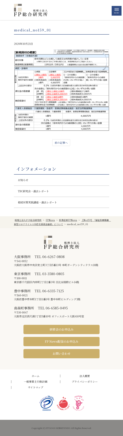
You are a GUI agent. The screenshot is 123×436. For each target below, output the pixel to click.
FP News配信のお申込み (61, 341)
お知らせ (23, 180)
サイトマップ (35, 387)
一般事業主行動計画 (35, 381)
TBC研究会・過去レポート (33, 191)
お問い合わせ (62, 353)
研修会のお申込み (62, 329)
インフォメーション (36, 169)
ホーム (35, 376)
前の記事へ (61, 142)
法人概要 (84, 376)
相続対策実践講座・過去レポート (37, 202)
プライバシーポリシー (85, 381)
